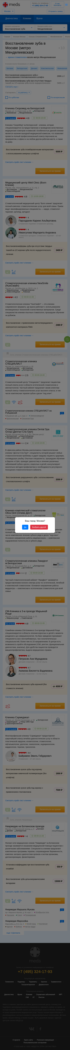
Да (25, 527)
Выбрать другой (39, 527)
